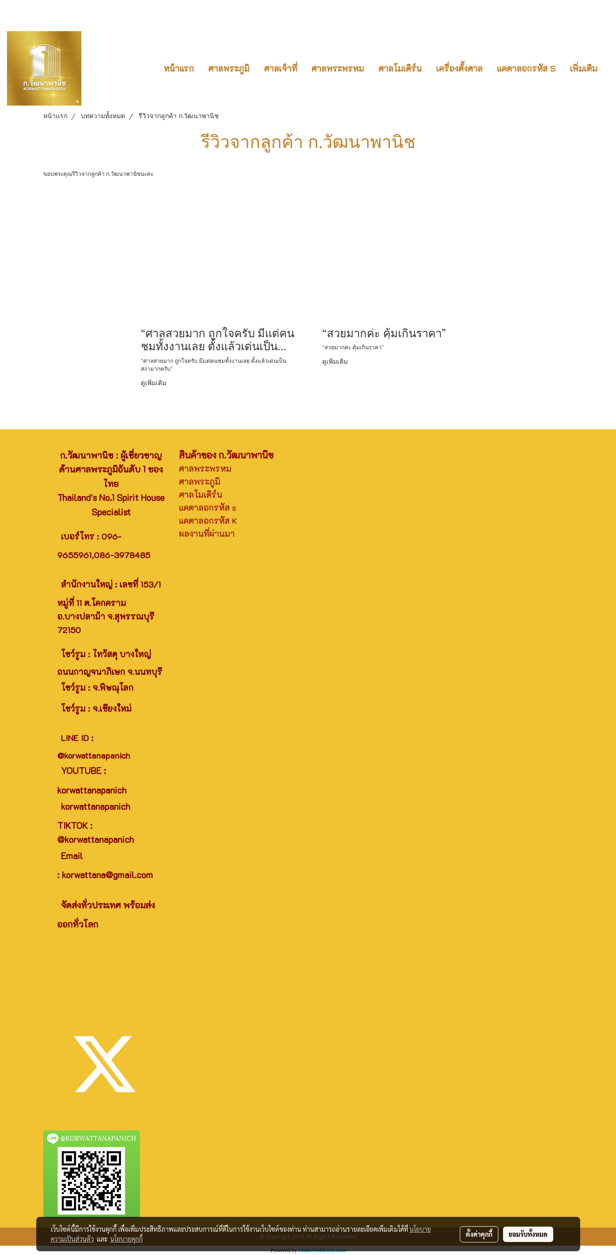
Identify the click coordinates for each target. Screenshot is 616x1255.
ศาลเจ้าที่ (280, 68)
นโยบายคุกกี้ (126, 1239)
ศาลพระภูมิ (229, 68)
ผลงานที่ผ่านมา (207, 533)
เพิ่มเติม (583, 68)
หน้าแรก (179, 68)
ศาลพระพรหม (337, 68)
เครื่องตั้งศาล (459, 68)
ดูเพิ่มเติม (154, 382)
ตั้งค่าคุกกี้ (479, 1234)
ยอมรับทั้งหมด (528, 1234)
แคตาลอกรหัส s (207, 507)
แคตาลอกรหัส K (208, 520)
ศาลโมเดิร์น (400, 68)
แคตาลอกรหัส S (526, 68)
